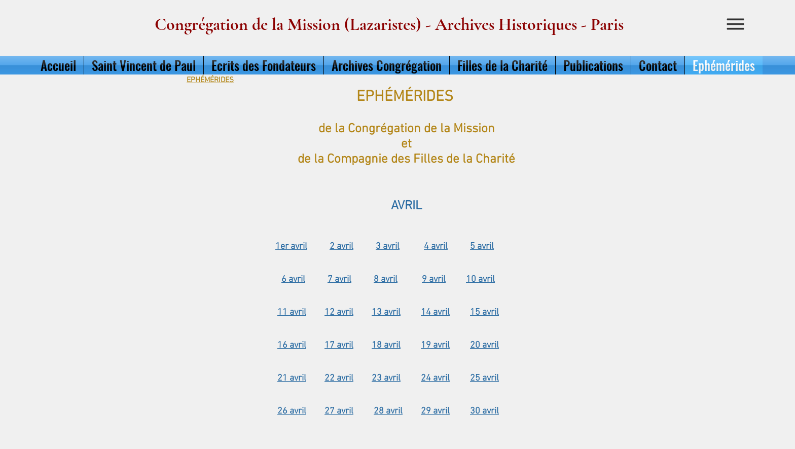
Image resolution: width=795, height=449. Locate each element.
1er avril (291, 246)
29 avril (435, 411)
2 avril (341, 246)
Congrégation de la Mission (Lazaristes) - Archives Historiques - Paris (389, 24)
